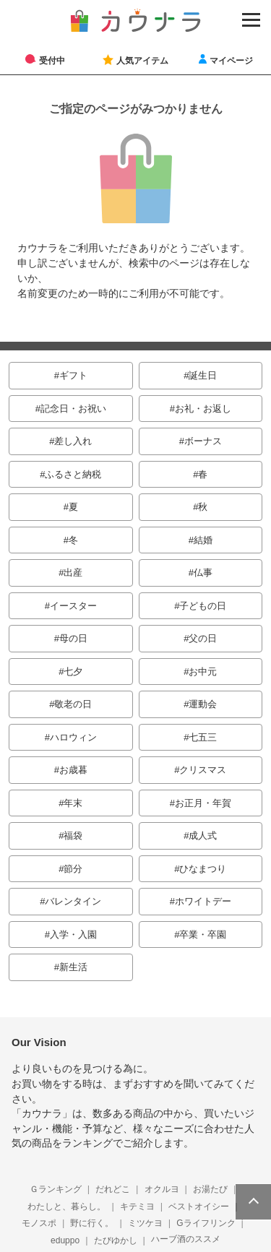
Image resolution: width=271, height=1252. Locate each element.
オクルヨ (162, 1189)
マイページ (231, 60)
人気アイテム (142, 60)
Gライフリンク (205, 1223)
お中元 (203, 671)
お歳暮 (73, 769)
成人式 (203, 835)
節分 (73, 868)
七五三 (203, 737)
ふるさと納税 (73, 474)
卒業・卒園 (202, 934)
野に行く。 (91, 1223)
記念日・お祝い (73, 408)
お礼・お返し (203, 408)
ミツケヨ (145, 1223)
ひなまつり (202, 868)
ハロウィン (73, 737)
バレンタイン (73, 901)
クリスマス (202, 769)
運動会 (203, 704)
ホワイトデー (203, 901)
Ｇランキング (56, 1189)
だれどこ (112, 1189)
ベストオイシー (198, 1206)
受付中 (52, 60)
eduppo (65, 1240)
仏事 (203, 572)
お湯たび (210, 1189)
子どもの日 (202, 605)
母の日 (73, 638)
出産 (73, 572)
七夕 (73, 671)
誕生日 (203, 375)
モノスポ (39, 1223)
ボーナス (203, 441)
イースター (73, 605)
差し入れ (73, 441)
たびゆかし (115, 1240)
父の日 (203, 638)
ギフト (73, 375)
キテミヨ (137, 1206)
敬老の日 (73, 704)
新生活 (73, 967)
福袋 (73, 835)
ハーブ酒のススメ (185, 1239)
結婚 (203, 540)
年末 (73, 803)
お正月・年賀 (203, 803)
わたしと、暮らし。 (66, 1206)
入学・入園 (73, 934)
